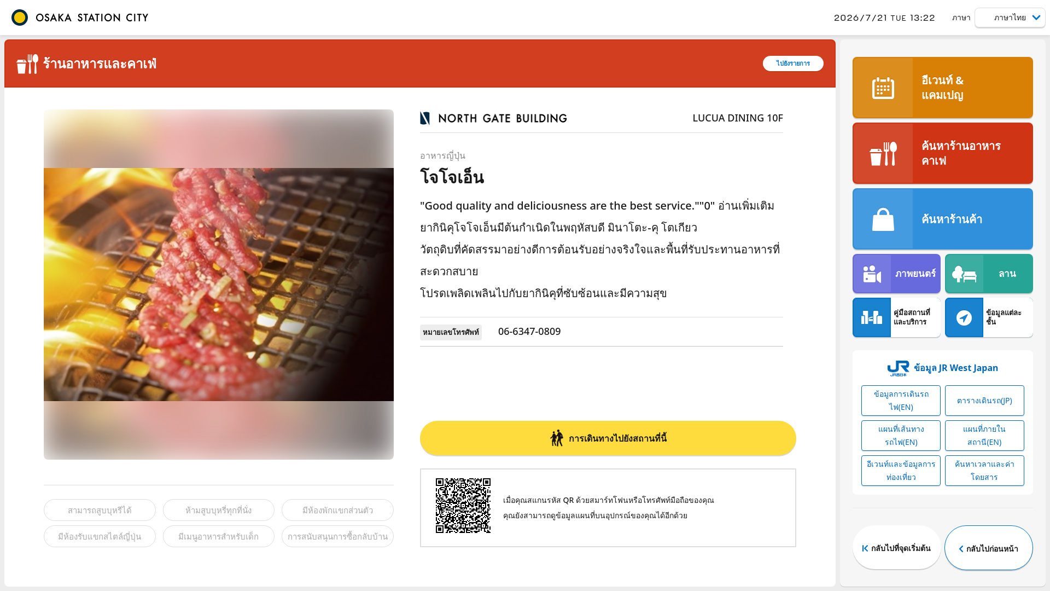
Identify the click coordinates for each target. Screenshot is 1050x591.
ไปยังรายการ (793, 63)
